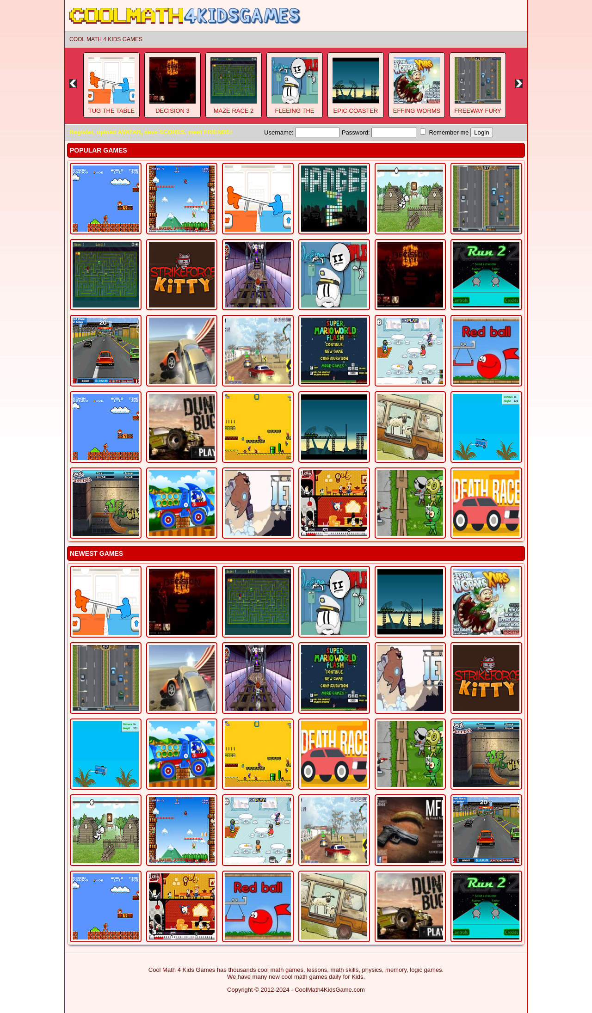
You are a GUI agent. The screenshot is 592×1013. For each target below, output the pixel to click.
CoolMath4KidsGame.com (330, 989)
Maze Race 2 (234, 110)
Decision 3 (172, 110)
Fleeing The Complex (294, 114)
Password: (379, 132)
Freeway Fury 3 (477, 114)
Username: (302, 132)
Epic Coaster (355, 110)
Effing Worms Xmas (417, 114)
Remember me (444, 132)
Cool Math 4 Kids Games (105, 39)
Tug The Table (111, 110)
